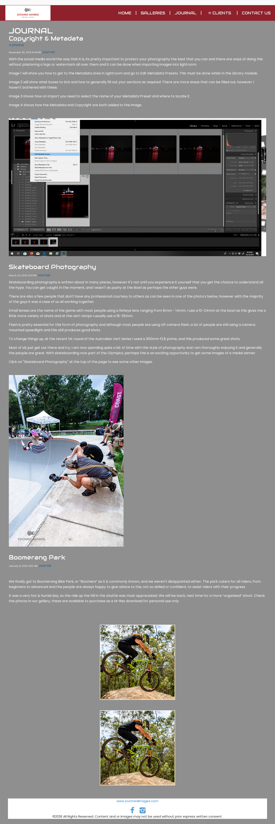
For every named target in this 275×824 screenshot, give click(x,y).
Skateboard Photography (52, 267)
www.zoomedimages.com (137, 801)
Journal (185, 13)
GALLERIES (153, 13)
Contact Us (256, 13)
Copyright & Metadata (46, 38)
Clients (219, 13)
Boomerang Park (37, 557)
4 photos (16, 44)
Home (124, 13)
